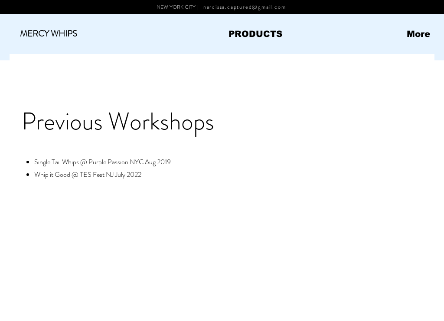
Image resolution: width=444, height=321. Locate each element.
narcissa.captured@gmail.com (244, 7)
